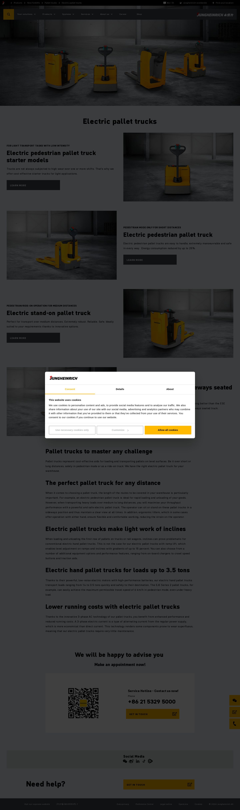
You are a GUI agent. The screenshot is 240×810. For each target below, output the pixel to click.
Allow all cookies (168, 430)
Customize (120, 430)
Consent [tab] (70, 389)
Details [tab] (120, 389)
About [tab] (170, 389)
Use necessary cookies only (72, 430)
